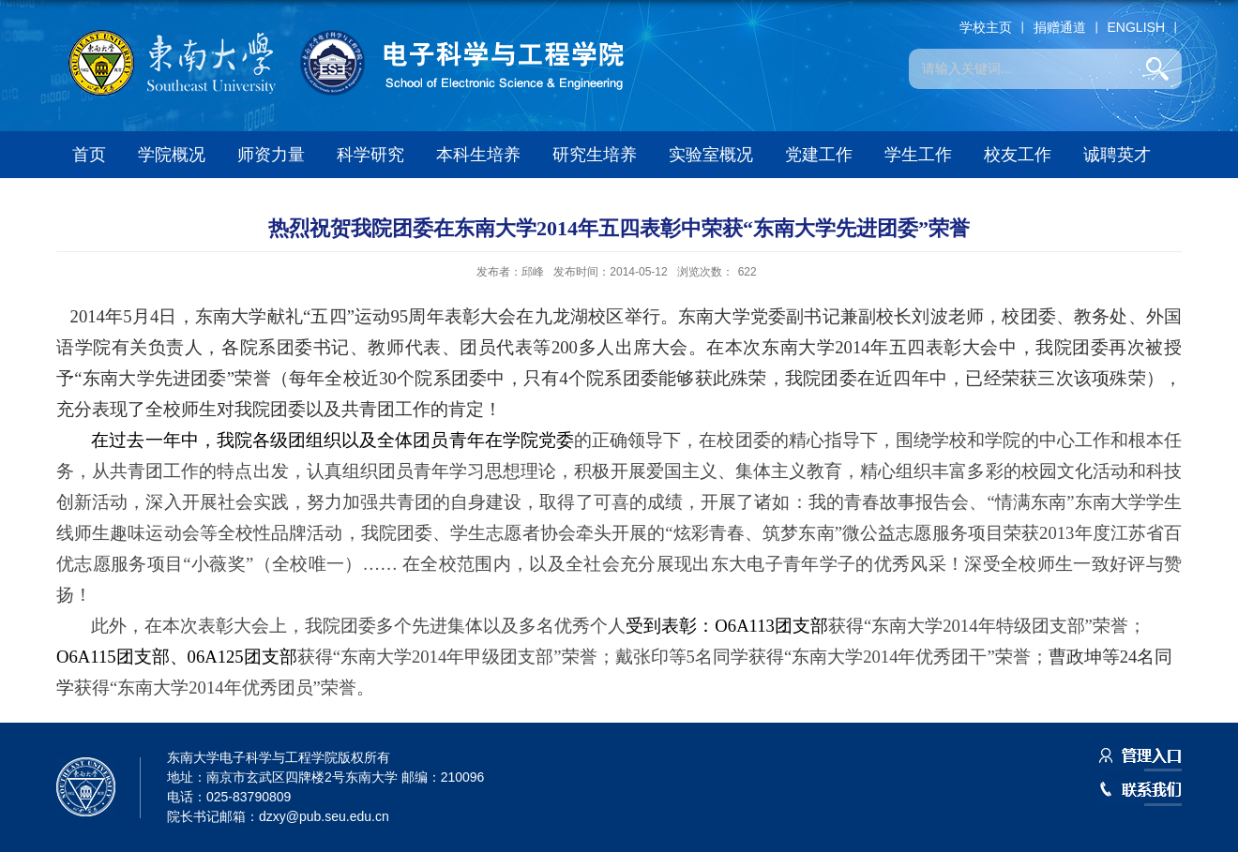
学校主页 (985, 27)
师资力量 (271, 154)
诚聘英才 (1117, 154)
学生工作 (918, 154)
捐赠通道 (1060, 27)
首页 (89, 154)
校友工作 (1017, 154)
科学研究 (370, 154)
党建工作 (819, 154)
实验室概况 (711, 154)
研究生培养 (594, 154)
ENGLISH (1136, 27)
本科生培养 (478, 154)
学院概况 (171, 154)
